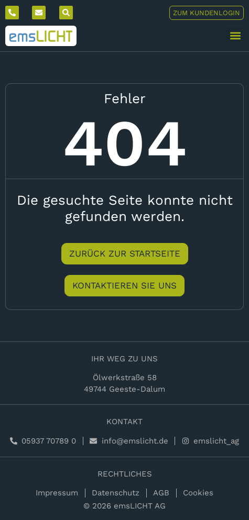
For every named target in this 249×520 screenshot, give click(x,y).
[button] (235, 36)
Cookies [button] (198, 492)
